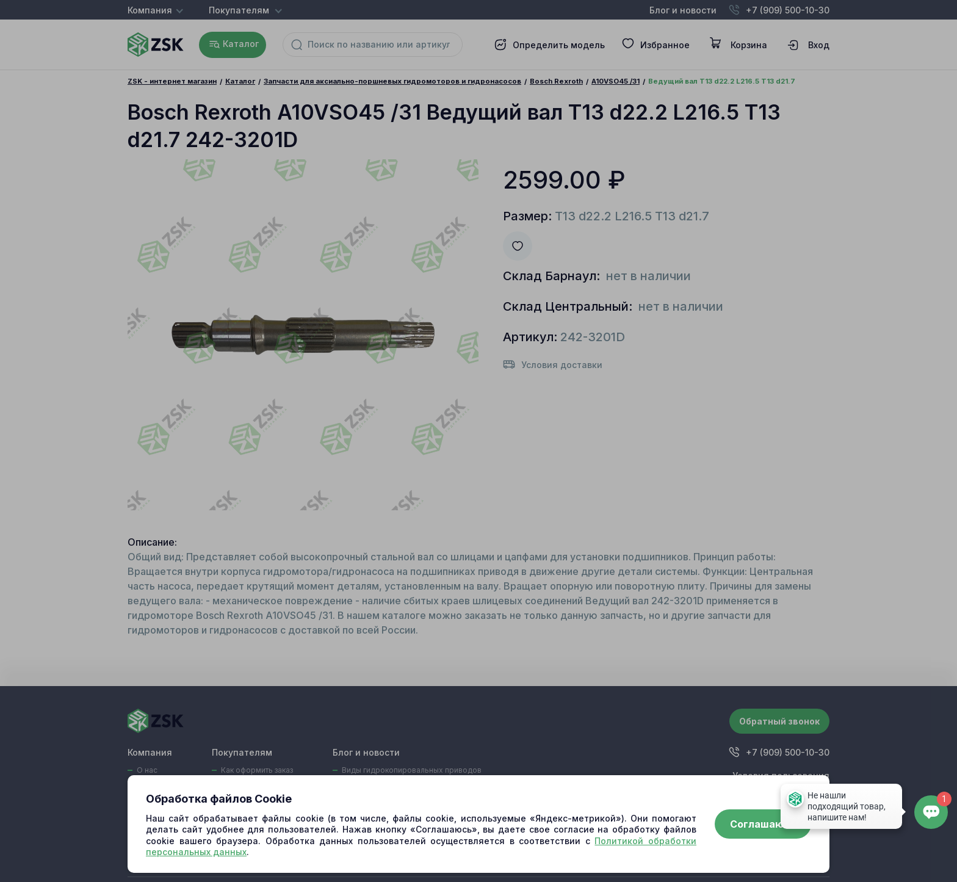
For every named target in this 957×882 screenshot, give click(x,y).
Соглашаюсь (763, 824)
